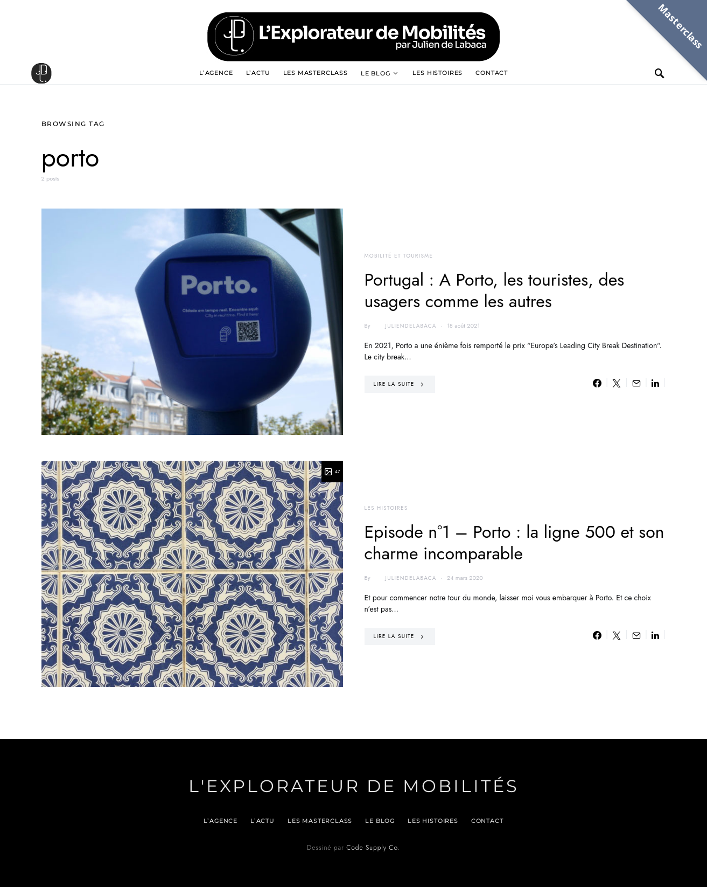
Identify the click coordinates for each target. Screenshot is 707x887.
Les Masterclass (315, 73)
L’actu (258, 73)
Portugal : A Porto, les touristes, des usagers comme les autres (495, 290)
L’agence (216, 73)
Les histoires (437, 73)
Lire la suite (394, 384)
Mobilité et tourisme (399, 256)
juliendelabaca (404, 326)
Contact (491, 73)
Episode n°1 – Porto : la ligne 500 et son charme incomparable (514, 542)
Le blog (375, 73)
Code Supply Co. (373, 848)
